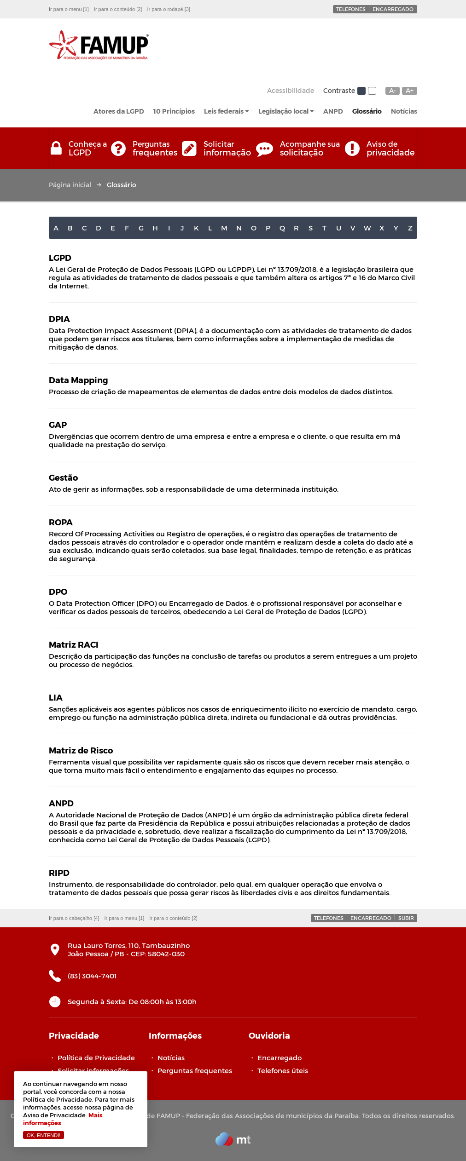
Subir (406, 918)
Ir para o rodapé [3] (168, 9)
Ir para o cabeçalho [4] (74, 918)
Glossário (367, 111)
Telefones (351, 9)
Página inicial (70, 185)
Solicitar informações (93, 1070)
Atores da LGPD (118, 111)
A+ (410, 90)
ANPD (333, 111)
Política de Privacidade (96, 1057)
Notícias (404, 111)
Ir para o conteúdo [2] (118, 9)
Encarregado (393, 9)
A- (392, 90)
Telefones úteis (282, 1070)
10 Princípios (174, 111)
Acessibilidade (290, 90)
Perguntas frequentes (194, 1070)
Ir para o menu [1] (69, 9)
